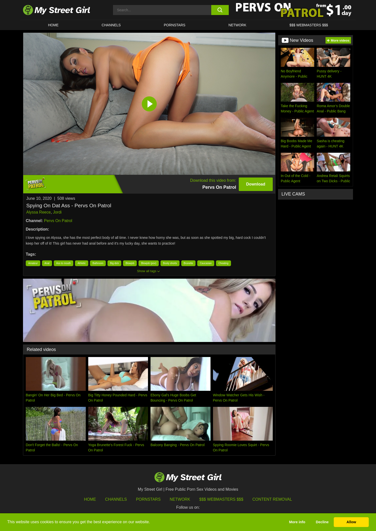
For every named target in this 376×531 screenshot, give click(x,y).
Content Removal (272, 499)
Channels (116, 499)
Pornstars (174, 25)
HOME (53, 25)
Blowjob (130, 263)
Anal (47, 263)
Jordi (57, 212)
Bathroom (97, 263)
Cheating (223, 263)
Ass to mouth (63, 263)
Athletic (82, 263)
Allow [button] (351, 522)
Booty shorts (170, 263)
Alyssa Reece (38, 212)
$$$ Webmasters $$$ (221, 499)
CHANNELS (111, 25)
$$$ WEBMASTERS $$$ (309, 25)
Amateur (33, 263)
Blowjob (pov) (148, 263)
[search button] (219, 10)
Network (237, 25)
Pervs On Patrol (58, 221)
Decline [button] (322, 522)
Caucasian (206, 263)
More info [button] (297, 522)
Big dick (114, 263)
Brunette (188, 263)
